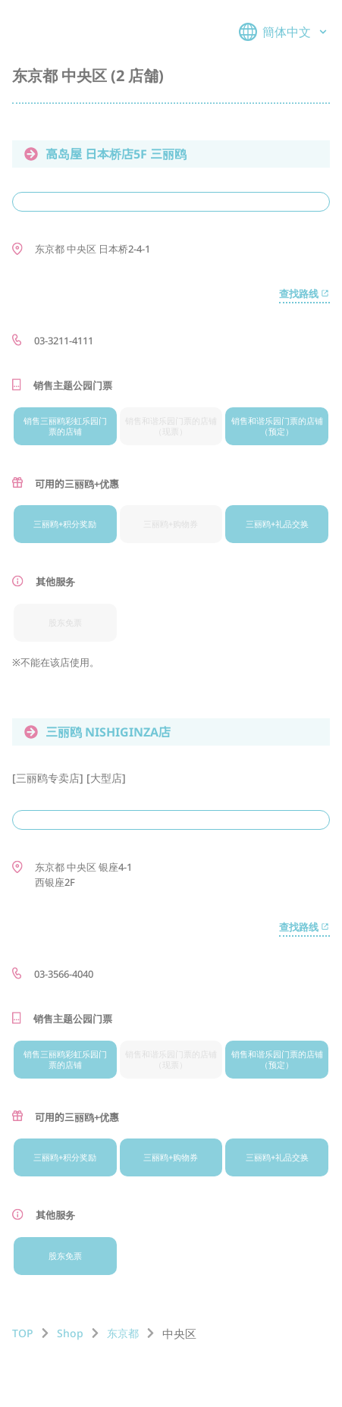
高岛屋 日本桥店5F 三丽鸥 (105, 154)
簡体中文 (284, 32)
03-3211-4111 (63, 340)
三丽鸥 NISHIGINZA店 (97, 732)
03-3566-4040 (63, 974)
